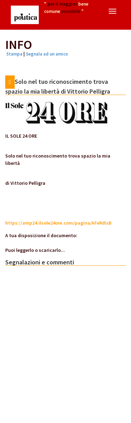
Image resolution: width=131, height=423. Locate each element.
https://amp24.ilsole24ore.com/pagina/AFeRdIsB (58, 223)
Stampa (14, 54)
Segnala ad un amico (47, 54)
